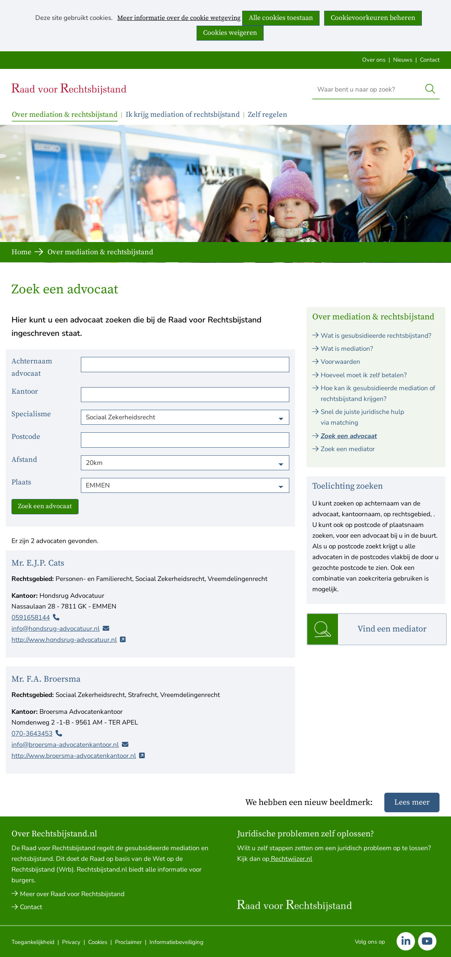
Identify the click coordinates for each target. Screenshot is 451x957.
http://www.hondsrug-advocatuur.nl (64, 639)
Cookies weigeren (230, 32)
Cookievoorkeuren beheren (373, 17)
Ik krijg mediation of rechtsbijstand (183, 114)
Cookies (97, 942)
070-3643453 (31, 733)
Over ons (373, 60)
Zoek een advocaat (45, 506)
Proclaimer (128, 942)
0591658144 (30, 617)
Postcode (25, 436)
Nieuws (402, 60)
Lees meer (412, 802)
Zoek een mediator (348, 449)
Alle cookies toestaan (281, 17)
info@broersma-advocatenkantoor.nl (65, 744)
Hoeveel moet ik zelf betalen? (364, 375)
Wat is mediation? (347, 348)
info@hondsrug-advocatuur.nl (55, 628)
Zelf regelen (267, 114)
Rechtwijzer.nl (290, 858)
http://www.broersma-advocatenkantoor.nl (73, 755)
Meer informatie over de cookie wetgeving (179, 18)
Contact (430, 60)
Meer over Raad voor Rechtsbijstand (72, 894)
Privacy (71, 942)
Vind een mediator (392, 629)
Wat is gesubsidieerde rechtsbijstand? (376, 335)
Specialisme (31, 414)
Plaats (21, 482)
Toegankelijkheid (32, 942)
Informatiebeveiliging (176, 942)
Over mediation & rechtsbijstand (65, 114)
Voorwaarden (340, 361)
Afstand (24, 459)
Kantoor (24, 391)
